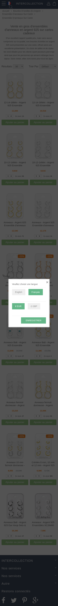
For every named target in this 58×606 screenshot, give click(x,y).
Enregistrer (33, 320)
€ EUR (18, 306)
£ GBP (34, 306)
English (18, 292)
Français (36, 292)
